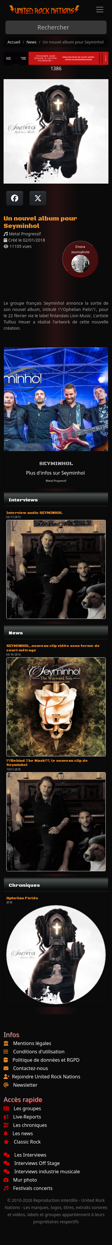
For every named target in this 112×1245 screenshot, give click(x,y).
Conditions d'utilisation (39, 1051)
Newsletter (25, 1085)
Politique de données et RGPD (46, 1060)
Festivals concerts (28, 1188)
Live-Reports (22, 1116)
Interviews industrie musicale (42, 1171)
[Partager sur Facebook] (14, 198)
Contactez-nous (30, 1068)
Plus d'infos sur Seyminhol (55, 473)
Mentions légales (32, 1043)
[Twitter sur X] (38, 198)
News (31, 42)
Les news (18, 1133)
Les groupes (22, 1108)
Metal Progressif (56, 481)
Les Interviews (25, 1155)
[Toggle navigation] (99, 9)
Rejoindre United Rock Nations (46, 1076)
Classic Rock (22, 1141)
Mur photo (20, 1180)
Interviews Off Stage (32, 1163)
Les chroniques (25, 1125)
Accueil (13, 42)
